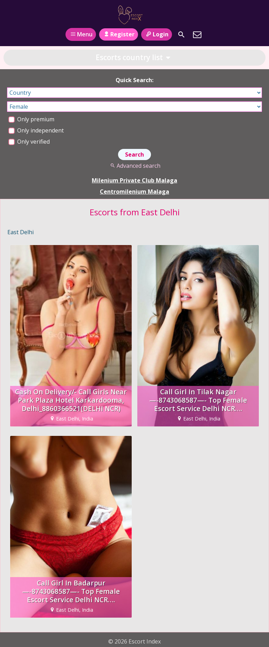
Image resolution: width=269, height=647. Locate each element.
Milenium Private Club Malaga (134, 180)
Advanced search (134, 166)
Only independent (36, 130)
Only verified (29, 141)
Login (156, 34)
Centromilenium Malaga (134, 191)
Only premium (31, 119)
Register (118, 34)
